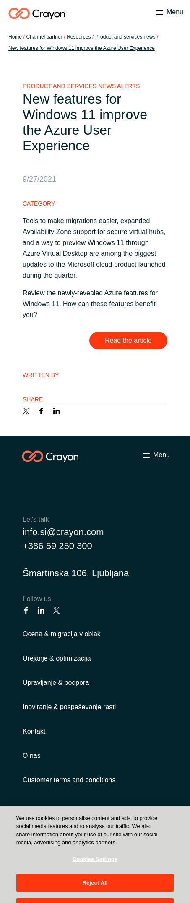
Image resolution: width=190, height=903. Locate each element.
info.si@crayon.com (63, 532)
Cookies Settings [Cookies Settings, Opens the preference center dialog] (95, 869)
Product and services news (125, 37)
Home (15, 37)
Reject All (94, 893)
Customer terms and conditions (69, 779)
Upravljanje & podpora (56, 682)
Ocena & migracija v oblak (62, 634)
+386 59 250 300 (57, 546)
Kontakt (34, 731)
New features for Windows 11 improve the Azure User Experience (81, 48)
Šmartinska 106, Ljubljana (76, 573)
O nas (32, 755)
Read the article (128, 340)
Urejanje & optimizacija (57, 658)
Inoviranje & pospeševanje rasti (69, 706)
